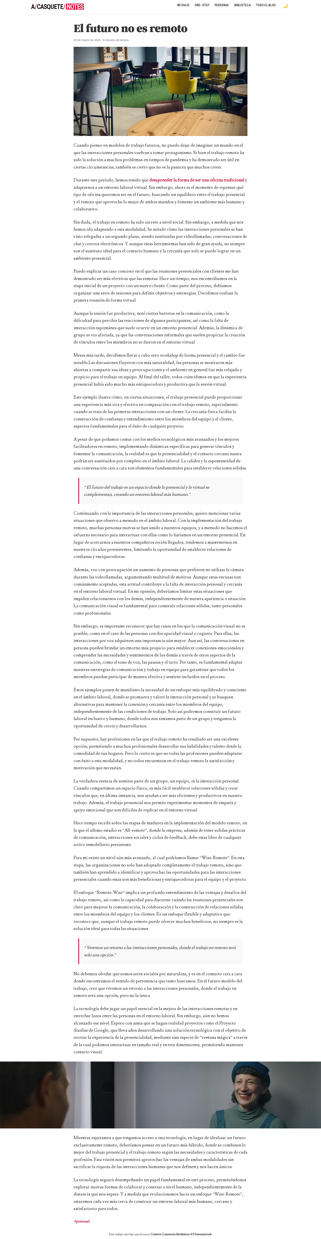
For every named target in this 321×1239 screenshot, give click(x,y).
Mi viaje (183, 5)
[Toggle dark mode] (285, 6)
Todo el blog (266, 5)
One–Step (202, 5)
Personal (221, 5)
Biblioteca (242, 5)
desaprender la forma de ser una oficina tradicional (196, 180)
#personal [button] (82, 1221)
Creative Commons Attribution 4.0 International (180, 1234)
